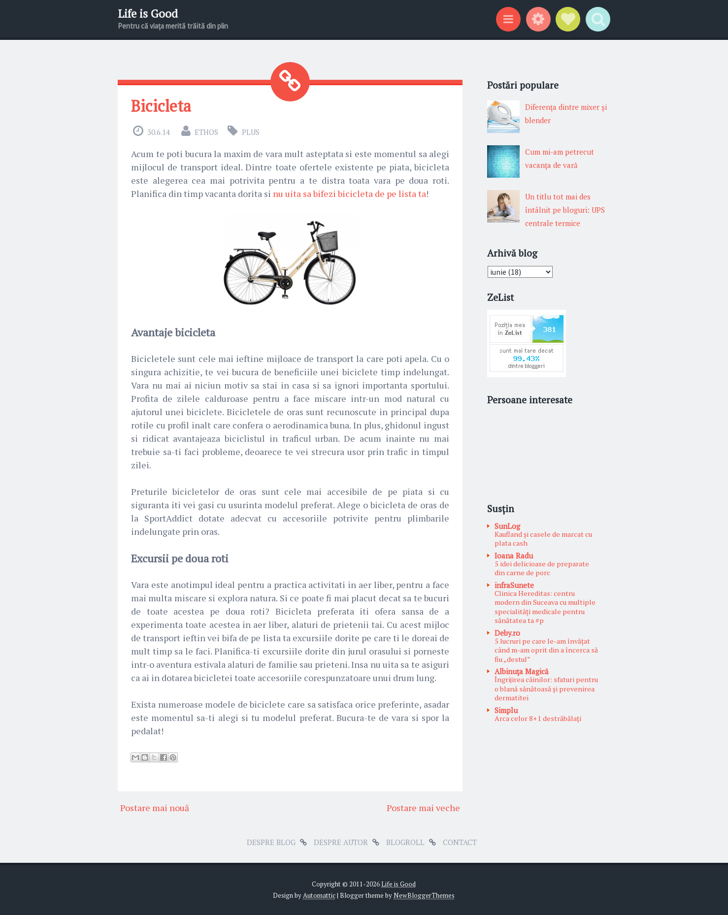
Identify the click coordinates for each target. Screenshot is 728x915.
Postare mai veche (423, 808)
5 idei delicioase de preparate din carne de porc (542, 568)
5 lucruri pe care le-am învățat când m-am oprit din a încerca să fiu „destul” (546, 650)
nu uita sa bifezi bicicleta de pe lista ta (349, 193)
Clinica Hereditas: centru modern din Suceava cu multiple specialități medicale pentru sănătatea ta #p (545, 606)
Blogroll (405, 842)
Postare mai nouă (154, 808)
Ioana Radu (514, 555)
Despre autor (341, 842)
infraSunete (514, 585)
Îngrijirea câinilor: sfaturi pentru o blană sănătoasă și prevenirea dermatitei (546, 688)
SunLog (507, 526)
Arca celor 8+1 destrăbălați (538, 718)
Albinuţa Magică (522, 671)
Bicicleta (161, 106)
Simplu (506, 710)
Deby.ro (507, 633)
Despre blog (271, 842)
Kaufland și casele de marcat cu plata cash (543, 538)
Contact (460, 842)
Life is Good (148, 13)
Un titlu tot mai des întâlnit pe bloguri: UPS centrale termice (565, 210)
